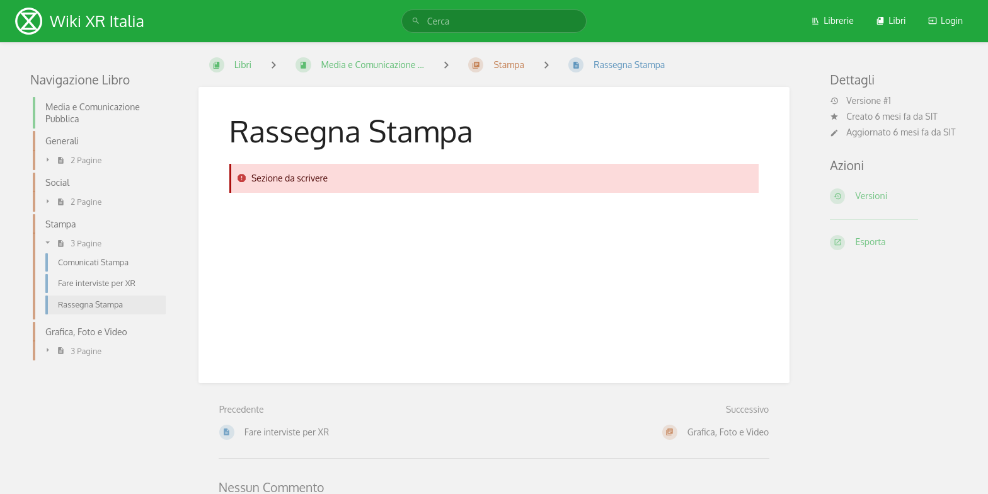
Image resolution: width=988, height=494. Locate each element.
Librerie (832, 20)
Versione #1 (860, 101)
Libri (890, 20)
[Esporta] (894, 242)
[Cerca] (415, 21)
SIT (931, 116)
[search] (494, 21)
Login (945, 20)
